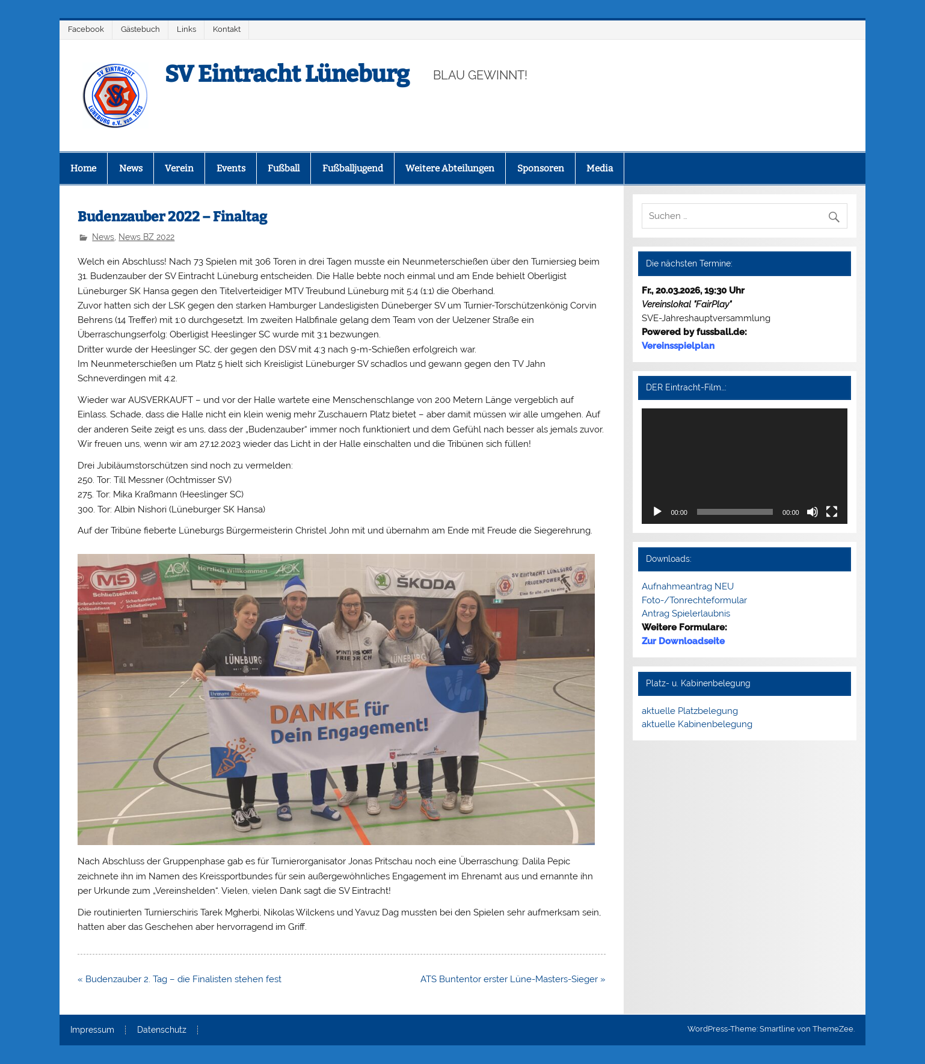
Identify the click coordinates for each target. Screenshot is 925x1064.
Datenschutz (161, 1030)
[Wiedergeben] (657, 512)
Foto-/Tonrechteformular (694, 600)
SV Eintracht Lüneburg (287, 74)
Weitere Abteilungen (449, 168)
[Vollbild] (832, 512)
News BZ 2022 (146, 237)
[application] (744, 466)
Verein (179, 168)
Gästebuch (140, 29)
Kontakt (227, 29)
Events (231, 168)
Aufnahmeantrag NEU (688, 586)
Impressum (92, 1030)
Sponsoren (540, 168)
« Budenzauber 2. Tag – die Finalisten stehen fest (179, 979)
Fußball (284, 168)
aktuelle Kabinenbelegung (697, 724)
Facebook (86, 29)
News (131, 168)
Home (83, 168)
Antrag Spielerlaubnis (686, 613)
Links (186, 29)
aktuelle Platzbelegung (690, 711)
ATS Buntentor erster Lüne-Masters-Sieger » (513, 979)
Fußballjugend (352, 168)
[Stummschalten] (813, 512)
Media (599, 168)
